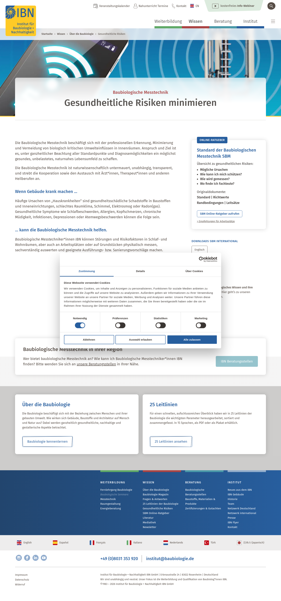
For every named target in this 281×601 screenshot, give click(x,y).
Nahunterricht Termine (153, 6)
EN (197, 6)
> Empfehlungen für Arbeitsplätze (216, 223)
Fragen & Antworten (154, 502)
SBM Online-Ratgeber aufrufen (225, 215)
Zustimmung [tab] (87, 270)
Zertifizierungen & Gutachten (201, 507)
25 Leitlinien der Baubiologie (159, 507)
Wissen (196, 21)
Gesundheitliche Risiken (156, 512)
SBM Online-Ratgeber (155, 517)
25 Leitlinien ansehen (171, 445)
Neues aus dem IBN (239, 493)
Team (231, 507)
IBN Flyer (233, 527)
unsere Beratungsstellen (96, 367)
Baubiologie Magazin (154, 497)
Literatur (148, 522)
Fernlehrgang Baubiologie (114, 493)
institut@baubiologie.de (170, 566)
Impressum (21, 583)
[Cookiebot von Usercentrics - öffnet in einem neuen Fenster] (201, 259)
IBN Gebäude (235, 497)
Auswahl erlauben (140, 339)
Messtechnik (107, 502)
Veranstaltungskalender (114, 6)
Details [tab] (140, 270)
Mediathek (149, 527)
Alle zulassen (192, 339)
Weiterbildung (168, 21)
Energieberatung (109, 512)
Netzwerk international (241, 517)
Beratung (223, 21)
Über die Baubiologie (82, 34)
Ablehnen (89, 339)
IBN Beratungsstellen (237, 364)
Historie (232, 502)
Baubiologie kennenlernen (47, 445)
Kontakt (181, 6)
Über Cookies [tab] (194, 270)
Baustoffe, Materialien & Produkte (199, 500)
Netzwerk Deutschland (240, 512)
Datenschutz (22, 588)
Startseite (47, 34)
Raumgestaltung (109, 507)
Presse (231, 522)
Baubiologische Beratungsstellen (203, 493)
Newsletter (149, 531)
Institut (250, 21)
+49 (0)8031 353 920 (119, 566)
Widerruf (20, 593)
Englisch (200, 251)
